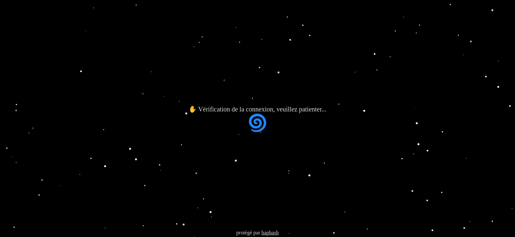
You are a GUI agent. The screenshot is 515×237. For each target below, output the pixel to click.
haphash (270, 232)
